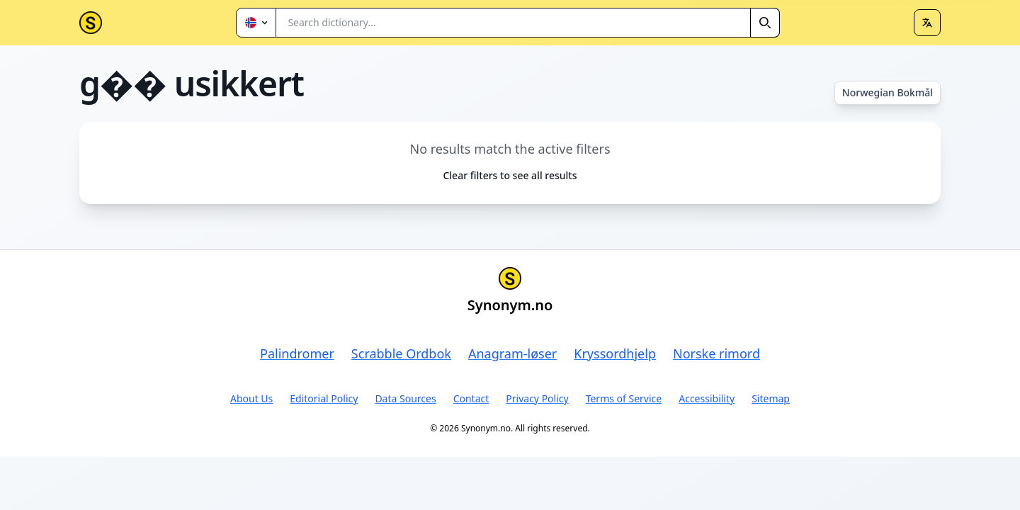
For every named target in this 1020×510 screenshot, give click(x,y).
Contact (471, 398)
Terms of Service (624, 398)
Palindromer (297, 353)
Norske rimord (716, 353)
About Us (251, 398)
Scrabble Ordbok (401, 353)
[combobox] (528, 23)
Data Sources (405, 398)
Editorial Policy (324, 398)
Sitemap (771, 398)
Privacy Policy (537, 398)
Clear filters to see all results (510, 175)
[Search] (765, 23)
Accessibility (707, 398)
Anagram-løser (512, 353)
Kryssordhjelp (615, 353)
